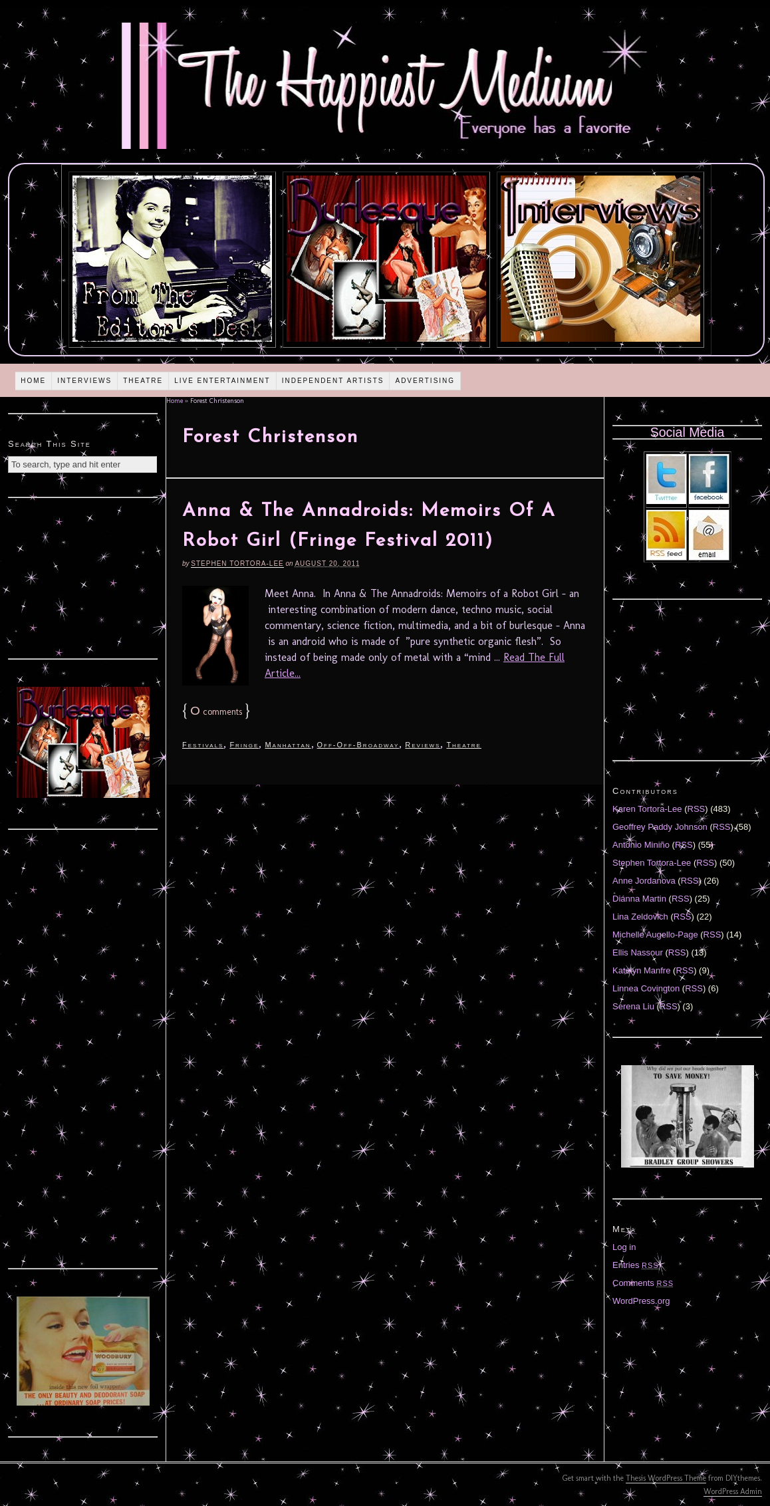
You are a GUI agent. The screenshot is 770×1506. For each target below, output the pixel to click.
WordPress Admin (733, 1491)
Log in (624, 1247)
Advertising (425, 380)
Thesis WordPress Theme (666, 1478)
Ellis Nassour (637, 952)
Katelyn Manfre (641, 970)
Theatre (143, 380)
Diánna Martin (639, 899)
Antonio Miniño (641, 845)
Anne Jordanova (644, 881)
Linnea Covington (646, 988)
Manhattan (288, 745)
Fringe (244, 745)
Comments (643, 1283)
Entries (635, 1265)
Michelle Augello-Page (655, 935)
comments (216, 711)
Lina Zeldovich (640, 917)
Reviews (422, 745)
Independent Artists (333, 380)
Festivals (202, 745)
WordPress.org (641, 1301)
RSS (697, 809)
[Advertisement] (83, 576)
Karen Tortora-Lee (647, 809)
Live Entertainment (222, 380)
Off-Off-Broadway (358, 745)
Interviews (84, 380)
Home (33, 380)
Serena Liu (633, 1006)
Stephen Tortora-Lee (237, 563)
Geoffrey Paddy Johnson (659, 827)
